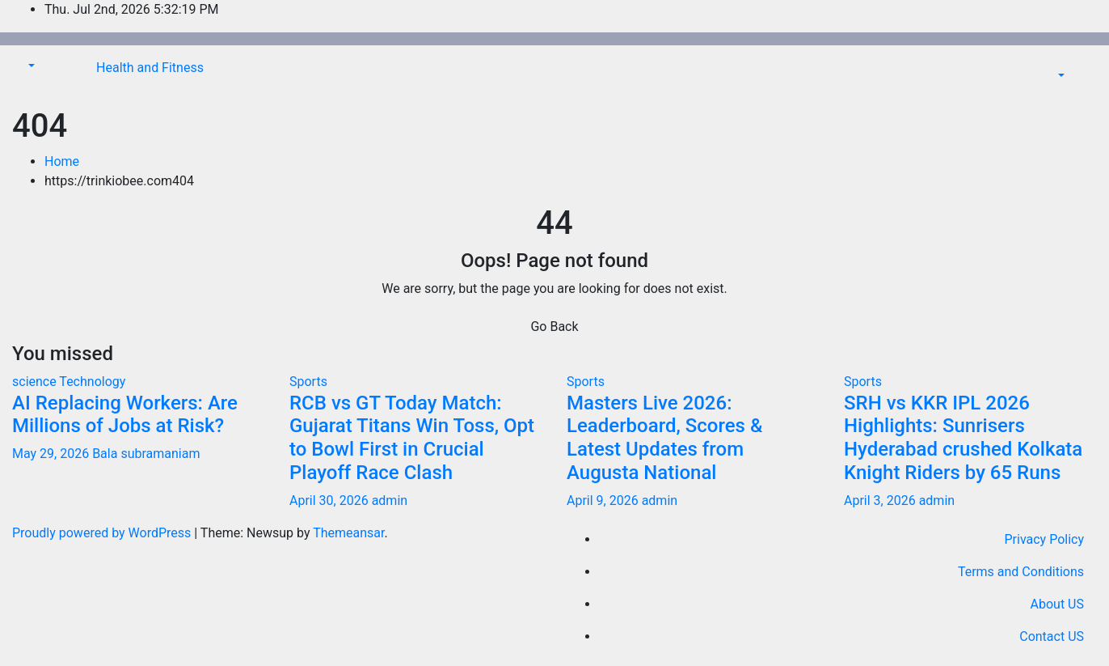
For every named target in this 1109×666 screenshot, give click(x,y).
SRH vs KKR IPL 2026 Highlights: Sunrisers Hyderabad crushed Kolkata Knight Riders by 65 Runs (963, 438)
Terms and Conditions (1021, 571)
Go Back (554, 326)
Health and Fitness (150, 67)
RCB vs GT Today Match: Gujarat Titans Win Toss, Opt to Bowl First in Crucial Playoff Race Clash (411, 438)
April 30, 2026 (330, 500)
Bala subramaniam (146, 453)
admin (389, 500)
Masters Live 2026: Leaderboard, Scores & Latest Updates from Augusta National (664, 438)
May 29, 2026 (52, 453)
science (35, 381)
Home (61, 161)
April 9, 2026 (604, 500)
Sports (308, 381)
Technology (92, 381)
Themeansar (348, 533)
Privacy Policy (1045, 539)
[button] (30, 66)
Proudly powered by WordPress (103, 533)
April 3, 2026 (881, 500)
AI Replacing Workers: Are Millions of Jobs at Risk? (125, 415)
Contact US (1051, 636)
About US (1057, 604)
